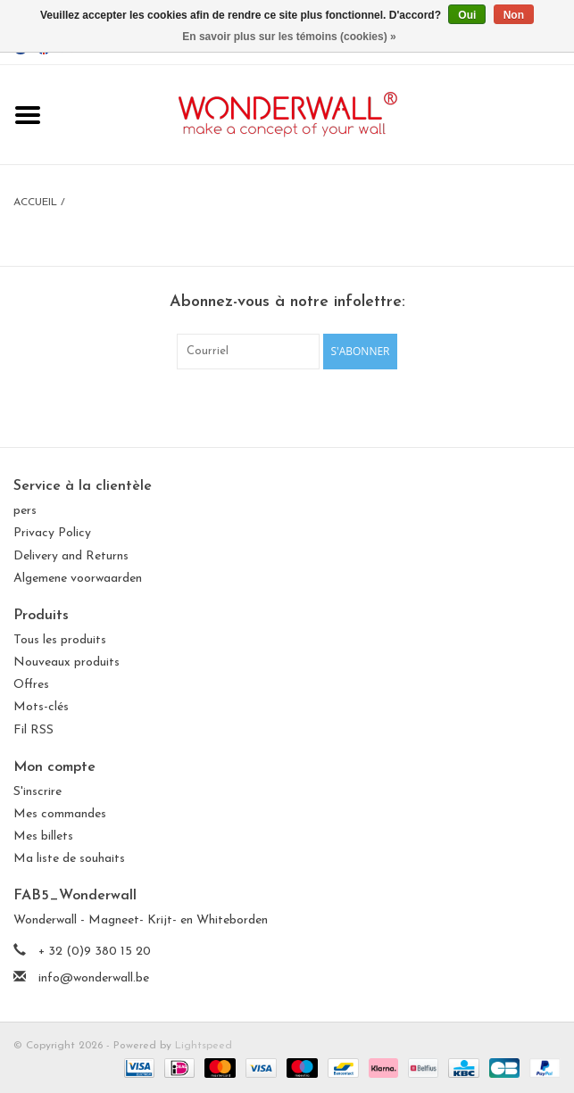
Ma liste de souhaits (69, 858)
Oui (467, 15)
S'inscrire (37, 792)
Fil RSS (33, 730)
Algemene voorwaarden (77, 578)
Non (513, 15)
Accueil (35, 202)
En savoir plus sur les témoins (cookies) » (288, 36)
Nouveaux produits (66, 662)
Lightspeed (203, 1045)
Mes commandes (59, 814)
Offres (31, 684)
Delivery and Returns (71, 556)
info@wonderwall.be (93, 978)
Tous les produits (59, 640)
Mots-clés (41, 707)
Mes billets (43, 836)
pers (25, 511)
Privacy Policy (52, 533)
